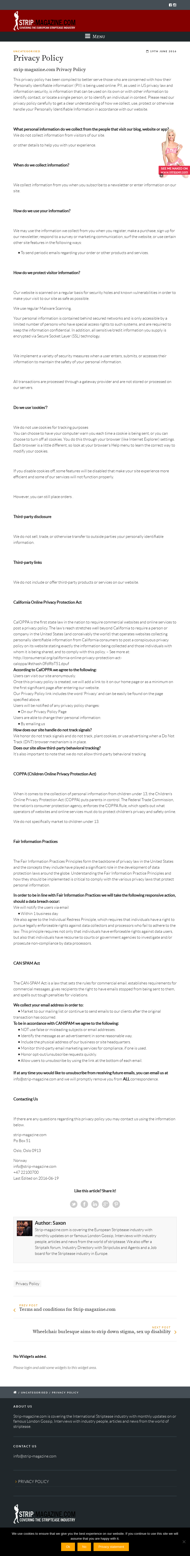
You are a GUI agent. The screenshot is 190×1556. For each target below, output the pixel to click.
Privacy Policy (27, 1284)
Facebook (84, 1204)
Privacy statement (111, 1547)
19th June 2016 (163, 51)
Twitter (73, 1204)
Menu (95, 36)
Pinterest (116, 1204)
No (84, 1547)
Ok (68, 1547)
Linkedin (95, 1204)
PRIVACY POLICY (33, 1482)
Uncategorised (26, 51)
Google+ (105, 1204)
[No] (183, 1541)
